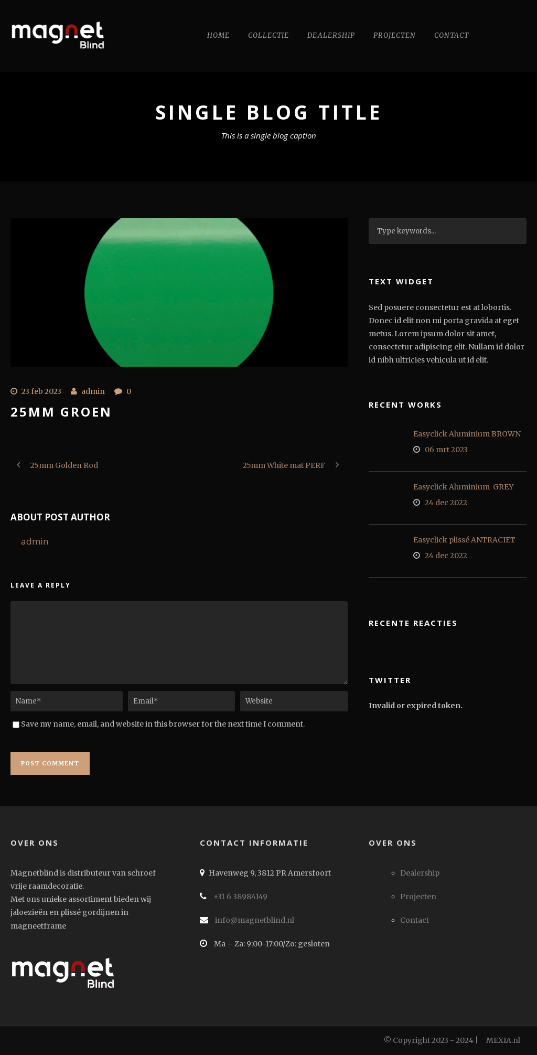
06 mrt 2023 (446, 449)
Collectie (268, 35)
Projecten (394, 35)
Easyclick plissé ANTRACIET (464, 540)
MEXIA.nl (503, 1040)
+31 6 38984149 (239, 896)
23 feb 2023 (41, 391)
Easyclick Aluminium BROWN (467, 434)
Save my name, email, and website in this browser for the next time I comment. (163, 724)
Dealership (331, 35)
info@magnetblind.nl (253, 920)
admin (93, 391)
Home (218, 35)
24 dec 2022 (446, 502)
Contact (451, 35)
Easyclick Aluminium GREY (463, 487)
